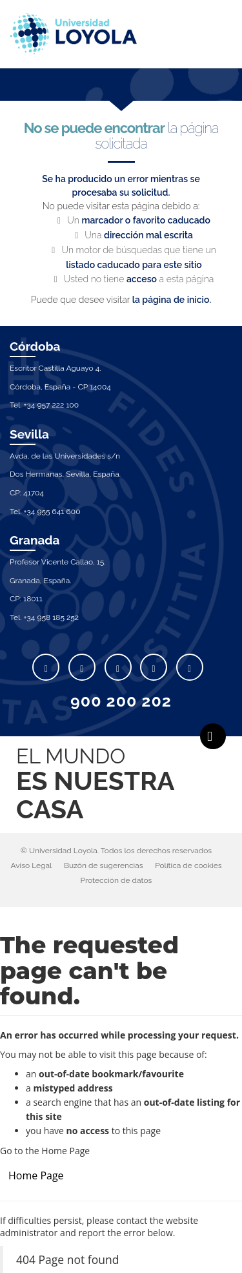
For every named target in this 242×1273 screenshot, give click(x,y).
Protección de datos (116, 880)
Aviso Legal (31, 865)
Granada (35, 540)
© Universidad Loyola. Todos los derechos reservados (116, 850)
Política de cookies (188, 865)
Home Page (36, 1175)
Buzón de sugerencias (103, 865)
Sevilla (29, 434)
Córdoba (35, 346)
